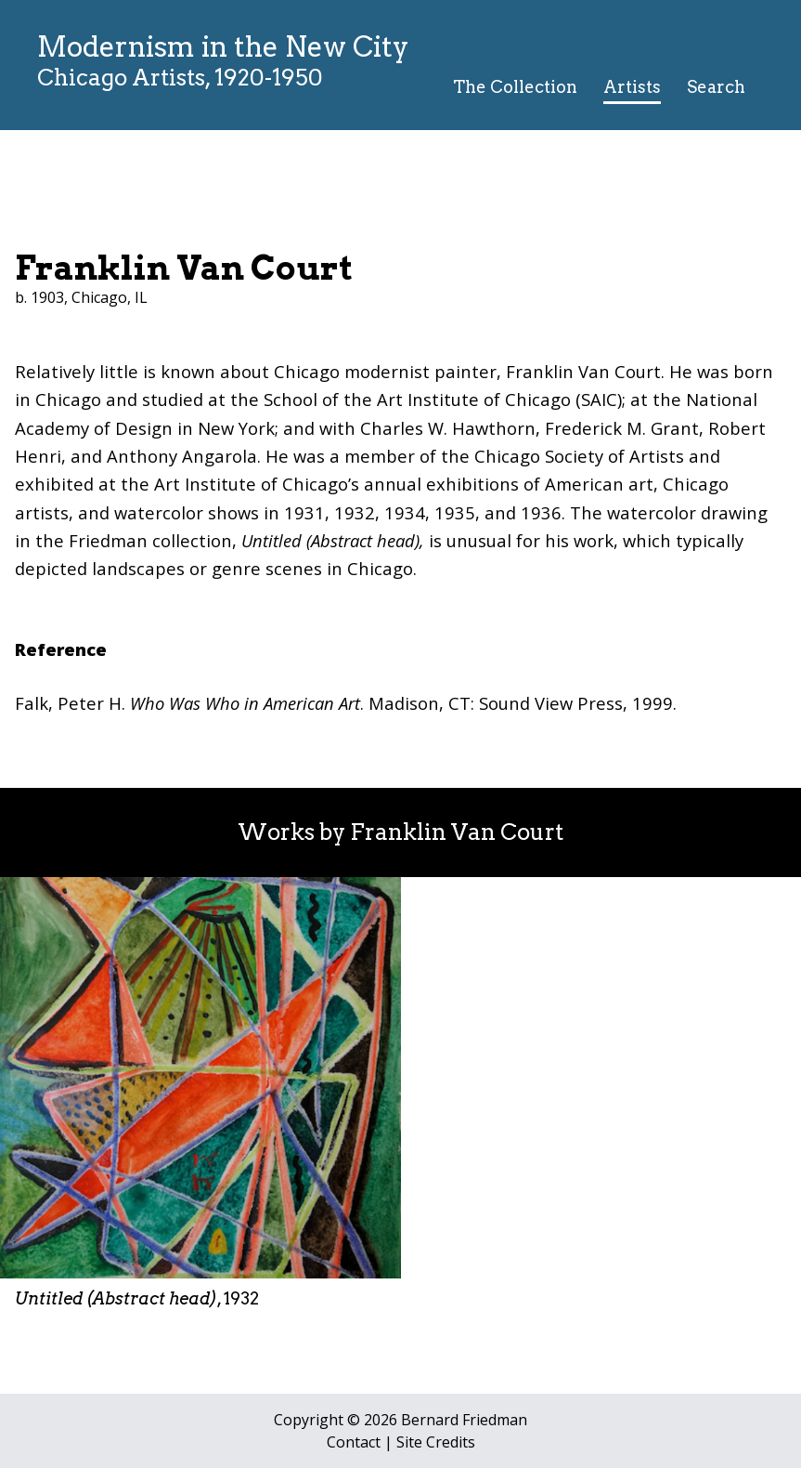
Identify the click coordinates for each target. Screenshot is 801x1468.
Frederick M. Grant (622, 427)
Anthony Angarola (182, 455)
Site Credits (435, 1442)
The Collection (515, 87)
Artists (632, 87)
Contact (354, 1442)
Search (716, 87)
